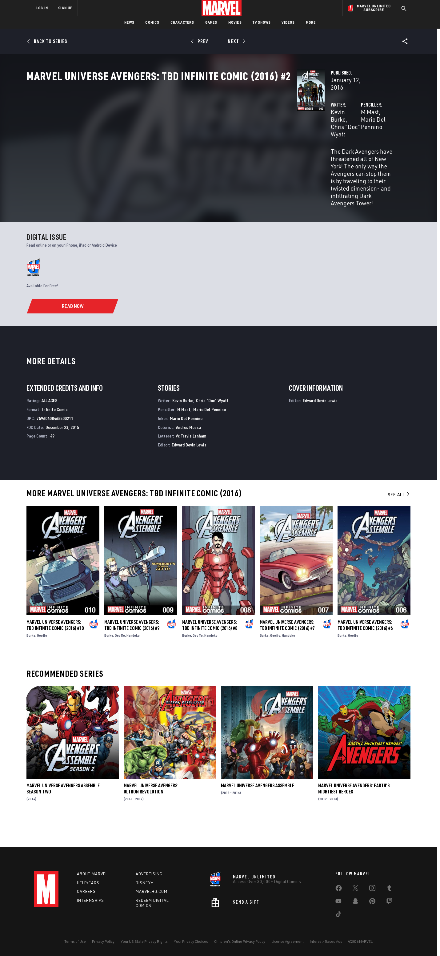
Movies (235, 22)
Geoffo (42, 661)
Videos (288, 22)
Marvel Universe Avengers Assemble (257, 811)
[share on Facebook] (338, 889)
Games (211, 22)
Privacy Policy (103, 941)
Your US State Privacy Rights (144, 941)
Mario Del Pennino (310, 145)
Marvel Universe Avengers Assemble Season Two (63, 814)
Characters (182, 22)
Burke (30, 661)
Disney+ (144, 882)
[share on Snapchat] (355, 902)
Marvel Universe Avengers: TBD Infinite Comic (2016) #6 (365, 651)
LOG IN (42, 8)
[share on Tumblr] (389, 889)
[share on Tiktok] (338, 915)
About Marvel (92, 873)
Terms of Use (75, 941)
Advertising (149, 873)
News (129, 22)
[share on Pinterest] (372, 902)
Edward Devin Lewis (189, 470)
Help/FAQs (88, 882)
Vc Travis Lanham (191, 461)
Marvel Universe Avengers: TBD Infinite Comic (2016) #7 (287, 651)
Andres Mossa (188, 452)
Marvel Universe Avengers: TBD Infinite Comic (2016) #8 (209, 651)
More (311, 22)
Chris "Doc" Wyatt (196, 145)
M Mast (275, 145)
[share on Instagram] (372, 889)
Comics (152, 22)
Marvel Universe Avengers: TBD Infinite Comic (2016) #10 (55, 651)
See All (399, 520)
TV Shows (262, 22)
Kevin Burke (157, 145)
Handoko (133, 661)
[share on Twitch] (389, 902)
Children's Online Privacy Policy (239, 941)
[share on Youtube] (338, 902)
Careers (86, 891)
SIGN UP (65, 8)
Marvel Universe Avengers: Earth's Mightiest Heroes (354, 814)
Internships (90, 900)
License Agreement (287, 941)
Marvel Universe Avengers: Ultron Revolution (151, 814)
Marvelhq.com (151, 891)
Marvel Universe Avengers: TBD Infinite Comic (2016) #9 (131, 651)
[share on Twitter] (355, 889)
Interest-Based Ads (326, 941)
